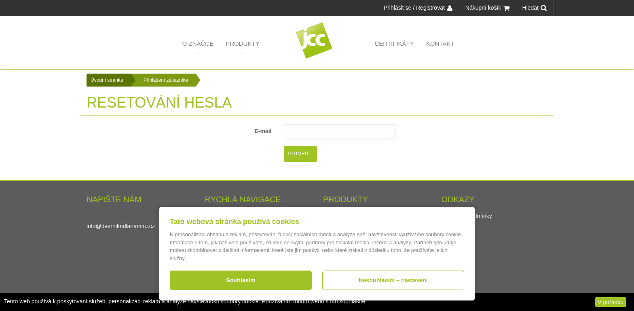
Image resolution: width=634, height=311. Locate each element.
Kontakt (440, 47)
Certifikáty (394, 47)
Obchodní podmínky (467, 216)
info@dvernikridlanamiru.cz (121, 226)
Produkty (242, 47)
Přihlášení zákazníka (166, 80)
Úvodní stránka (107, 80)
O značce (198, 47)
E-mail (262, 131)
